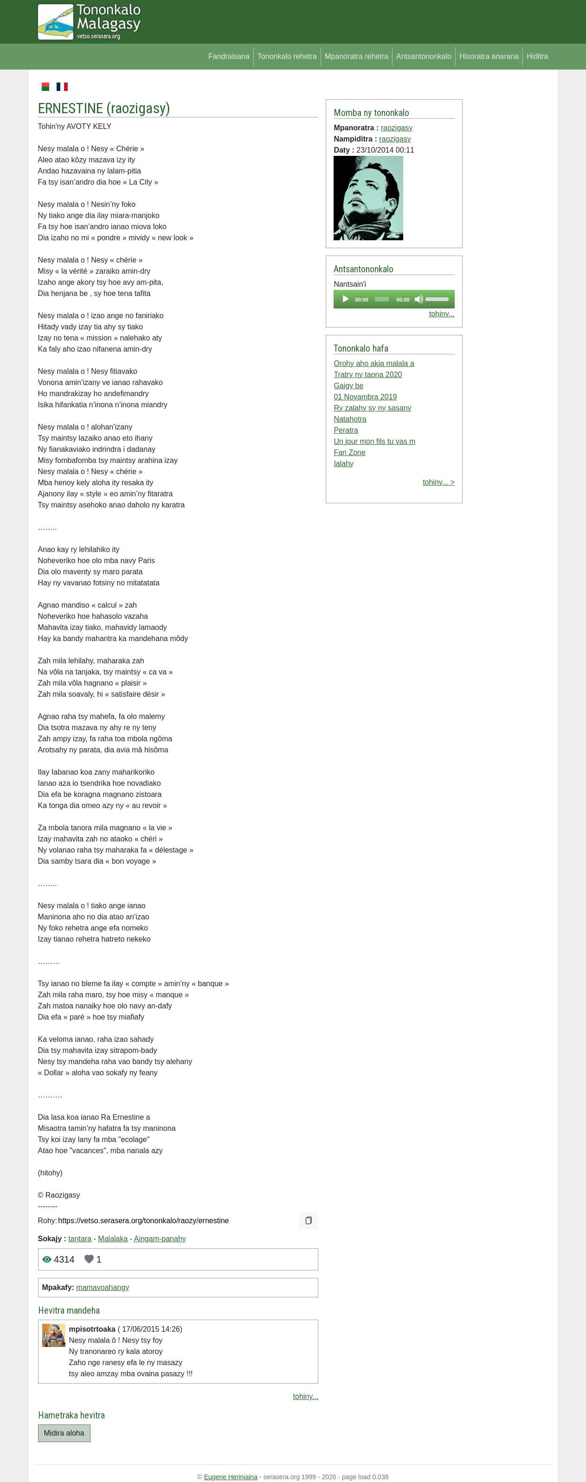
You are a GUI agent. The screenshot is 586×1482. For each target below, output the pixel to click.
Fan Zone (349, 452)
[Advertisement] (507, 220)
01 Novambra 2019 (365, 397)
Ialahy (344, 464)
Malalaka (113, 1239)
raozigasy (138, 108)
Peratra (346, 430)
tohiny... (306, 1396)
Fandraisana (229, 56)
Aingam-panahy (160, 1239)
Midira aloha (64, 1433)
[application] (394, 299)
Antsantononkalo (423, 56)
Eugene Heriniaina (231, 1477)
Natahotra (350, 419)
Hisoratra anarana (489, 56)
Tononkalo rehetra (287, 56)
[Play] (345, 299)
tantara (79, 1239)
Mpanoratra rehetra (356, 56)
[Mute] (419, 299)
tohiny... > (439, 482)
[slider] (382, 299)
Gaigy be (348, 386)
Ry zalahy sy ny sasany (372, 408)
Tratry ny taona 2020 (368, 375)
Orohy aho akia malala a (374, 363)
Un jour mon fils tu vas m (374, 441)
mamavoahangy (102, 1287)
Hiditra (537, 56)
